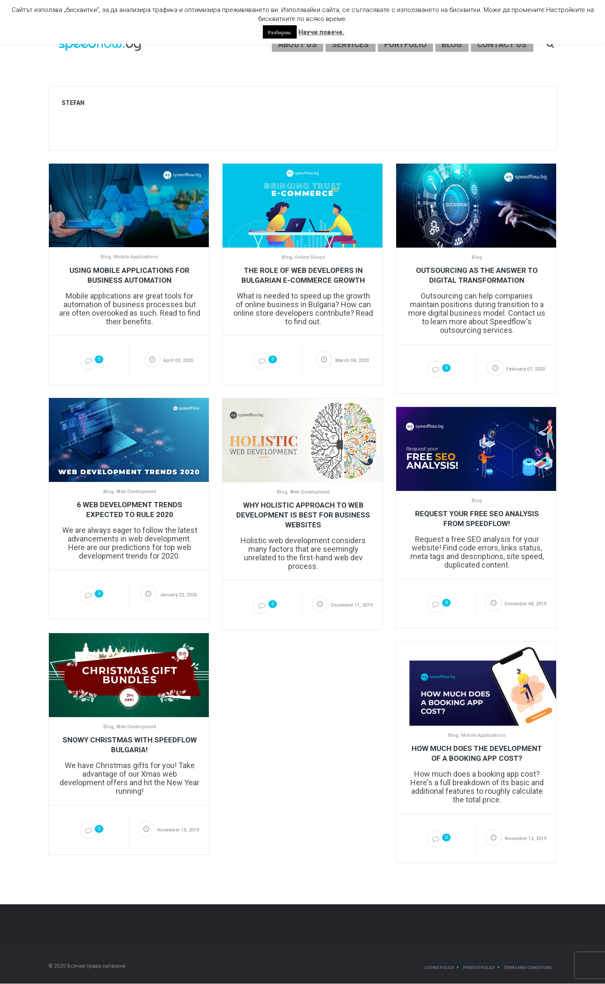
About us (297, 44)
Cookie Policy (439, 968)
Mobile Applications (136, 257)
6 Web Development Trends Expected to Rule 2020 (129, 510)
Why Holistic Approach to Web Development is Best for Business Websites (303, 515)
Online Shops (310, 257)
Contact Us (502, 44)
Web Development (136, 492)
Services (350, 44)
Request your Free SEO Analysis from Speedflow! (477, 519)
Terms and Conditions (528, 968)
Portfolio (405, 44)
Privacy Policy (479, 968)
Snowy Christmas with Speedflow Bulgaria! (130, 745)
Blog (452, 44)
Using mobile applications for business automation (129, 275)
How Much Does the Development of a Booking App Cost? (477, 754)
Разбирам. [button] (280, 32)
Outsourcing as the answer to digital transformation (477, 275)
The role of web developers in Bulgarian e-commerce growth (303, 275)
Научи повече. (321, 32)
